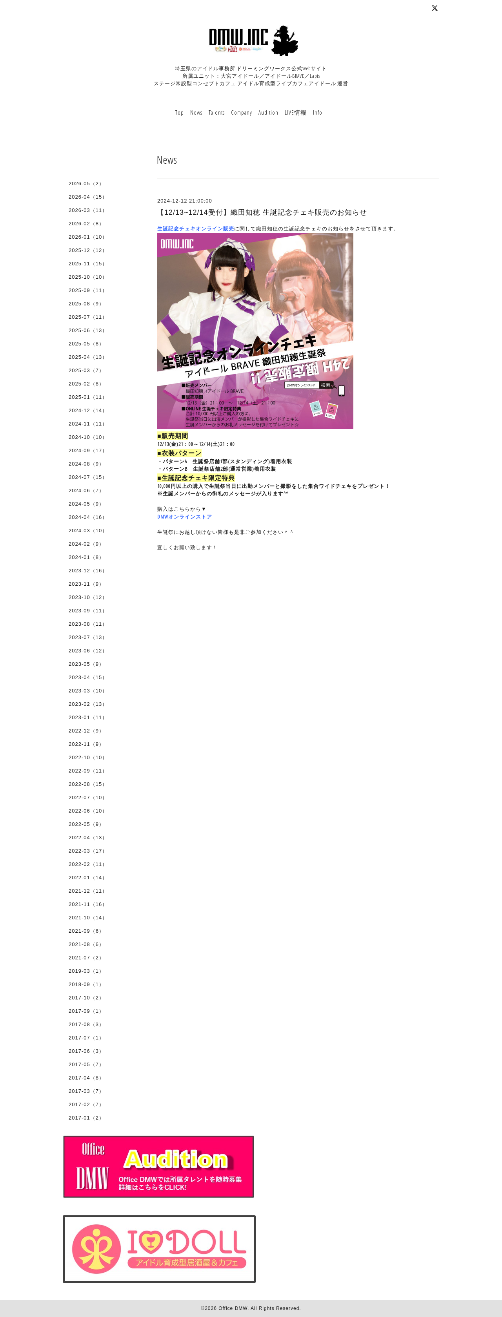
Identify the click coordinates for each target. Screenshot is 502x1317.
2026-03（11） (88, 210)
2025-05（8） (86, 344)
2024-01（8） (86, 557)
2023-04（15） (88, 677)
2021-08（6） (86, 944)
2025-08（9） (86, 304)
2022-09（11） (88, 771)
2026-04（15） (88, 197)
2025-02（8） (86, 384)
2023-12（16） (88, 571)
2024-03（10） (88, 530)
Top (179, 112)
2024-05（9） (86, 504)
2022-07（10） (88, 797)
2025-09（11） (88, 290)
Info (317, 112)
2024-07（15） (88, 477)
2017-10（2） (86, 998)
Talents (217, 112)
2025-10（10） (88, 277)
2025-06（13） (88, 330)
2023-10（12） (88, 597)
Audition (268, 112)
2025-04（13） (88, 357)
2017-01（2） (86, 1118)
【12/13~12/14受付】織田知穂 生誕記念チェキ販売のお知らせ (262, 212)
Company (241, 112)
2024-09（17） (88, 450)
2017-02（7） (86, 1104)
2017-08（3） (86, 1024)
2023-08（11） (88, 624)
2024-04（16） (88, 517)
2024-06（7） (86, 490)
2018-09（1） (86, 984)
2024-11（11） (88, 424)
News (196, 112)
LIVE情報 (296, 112)
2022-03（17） (88, 851)
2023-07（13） (88, 637)
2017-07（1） (86, 1038)
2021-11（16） (88, 904)
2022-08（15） (88, 784)
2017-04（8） (86, 1078)
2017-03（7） (86, 1091)
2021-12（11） (88, 891)
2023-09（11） (88, 611)
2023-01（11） (88, 717)
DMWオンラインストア (184, 516)
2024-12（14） (88, 410)
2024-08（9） (86, 464)
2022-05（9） (86, 824)
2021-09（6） (86, 931)
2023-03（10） (88, 691)
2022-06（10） (88, 811)
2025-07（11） (88, 317)
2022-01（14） (88, 877)
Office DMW (232, 1308)
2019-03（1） (86, 971)
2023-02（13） (88, 704)
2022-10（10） (88, 757)
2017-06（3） (86, 1051)
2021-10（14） (88, 918)
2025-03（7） (86, 370)
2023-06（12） (88, 651)
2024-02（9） (86, 544)
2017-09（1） (86, 1011)
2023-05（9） (86, 664)
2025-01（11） (88, 397)
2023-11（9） (86, 584)
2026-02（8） (86, 224)
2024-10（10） (88, 437)
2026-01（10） (88, 237)
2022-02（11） (88, 864)
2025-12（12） (88, 250)
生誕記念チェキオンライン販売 (195, 228)
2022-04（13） (88, 837)
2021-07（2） (86, 958)
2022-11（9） (86, 744)
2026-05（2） (86, 183)
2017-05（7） (86, 1064)
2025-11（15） (88, 264)
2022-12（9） (86, 731)
